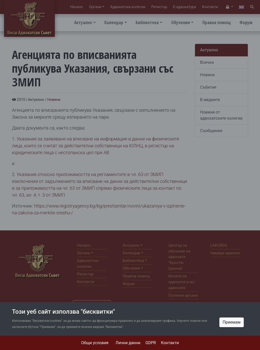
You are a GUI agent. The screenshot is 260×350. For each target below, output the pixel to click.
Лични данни (128, 342)
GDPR (150, 342)
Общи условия (95, 342)
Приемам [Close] (232, 322)
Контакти (170, 342)
